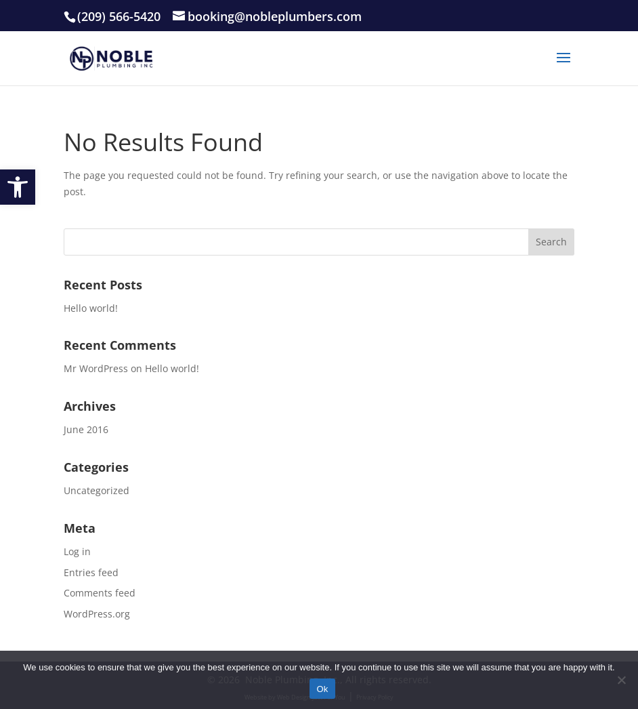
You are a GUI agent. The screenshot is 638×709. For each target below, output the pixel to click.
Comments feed (99, 592)
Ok (322, 689)
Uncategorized (96, 490)
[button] (17, 187)
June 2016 (86, 429)
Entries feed (91, 572)
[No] (621, 680)
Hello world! (91, 308)
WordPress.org (97, 613)
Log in (77, 551)
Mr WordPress (96, 368)
